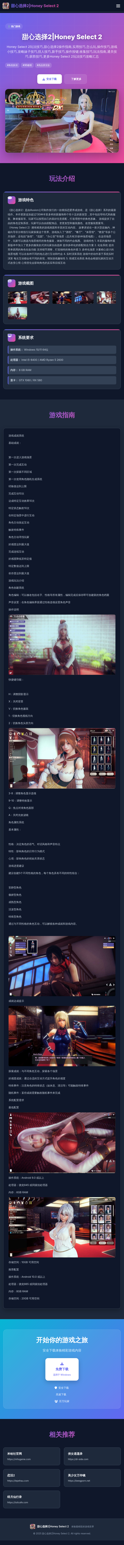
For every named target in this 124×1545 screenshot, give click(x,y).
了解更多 (76, 79)
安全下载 (49, 79)
